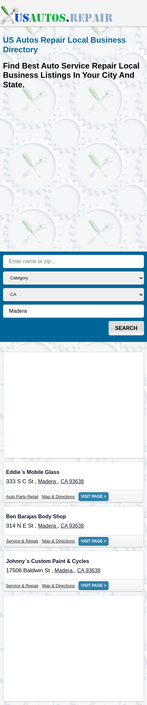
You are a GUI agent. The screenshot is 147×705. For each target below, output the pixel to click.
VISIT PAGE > (93, 496)
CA (65, 481)
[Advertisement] (73, 169)
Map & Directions (58, 496)
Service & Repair (22, 541)
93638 (76, 481)
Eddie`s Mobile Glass (32, 472)
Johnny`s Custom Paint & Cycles (47, 561)
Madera (48, 481)
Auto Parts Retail (22, 496)
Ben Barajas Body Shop (36, 516)
